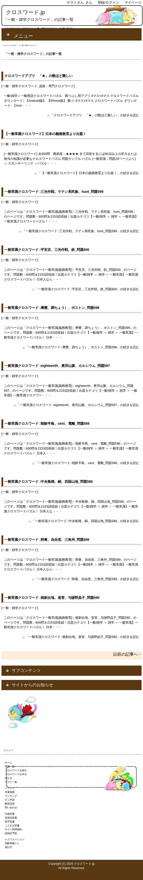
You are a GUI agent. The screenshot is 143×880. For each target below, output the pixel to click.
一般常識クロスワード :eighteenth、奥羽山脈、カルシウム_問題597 (57, 366)
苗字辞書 (10, 821)
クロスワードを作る (16, 774)
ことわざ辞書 (12, 825)
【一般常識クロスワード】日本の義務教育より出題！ (45, 134)
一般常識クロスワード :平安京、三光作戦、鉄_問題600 (46, 250)
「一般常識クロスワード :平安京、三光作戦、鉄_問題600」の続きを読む (87, 289)
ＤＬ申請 (10, 799)
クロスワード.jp (25, 12)
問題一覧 (10, 766)
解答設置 (10, 803)
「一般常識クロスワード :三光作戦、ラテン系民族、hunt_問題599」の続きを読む (80, 231)
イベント (10, 788)
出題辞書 (10, 813)
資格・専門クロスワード (56, 86)
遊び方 (8, 847)
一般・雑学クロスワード (19, 86)
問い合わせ (11, 807)
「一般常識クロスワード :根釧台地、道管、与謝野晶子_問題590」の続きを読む (82, 637)
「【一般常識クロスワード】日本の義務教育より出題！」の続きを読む (88, 173)
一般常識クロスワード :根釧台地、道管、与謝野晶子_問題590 (51, 598)
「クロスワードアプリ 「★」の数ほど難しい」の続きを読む (94, 115)
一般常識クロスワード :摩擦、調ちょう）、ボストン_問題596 (51, 308)
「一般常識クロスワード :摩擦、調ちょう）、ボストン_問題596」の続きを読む (82, 347)
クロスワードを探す (16, 770)
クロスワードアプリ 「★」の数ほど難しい (38, 76)
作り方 (8, 778)
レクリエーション (14, 839)
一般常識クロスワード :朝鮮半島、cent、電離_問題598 (46, 423)
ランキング (11, 796)
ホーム (8, 762)
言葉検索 (10, 792)
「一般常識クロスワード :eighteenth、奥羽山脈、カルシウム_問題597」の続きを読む (78, 405)
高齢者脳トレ (12, 843)
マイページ (133, 2)
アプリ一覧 (11, 782)
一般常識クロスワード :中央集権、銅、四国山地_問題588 (48, 481)
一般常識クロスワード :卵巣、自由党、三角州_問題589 (46, 540)
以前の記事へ (125, 654)
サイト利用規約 (13, 829)
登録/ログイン (108, 2)
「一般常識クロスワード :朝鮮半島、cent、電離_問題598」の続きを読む (87, 463)
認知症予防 (11, 833)
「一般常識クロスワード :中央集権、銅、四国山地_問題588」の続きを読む (85, 521)
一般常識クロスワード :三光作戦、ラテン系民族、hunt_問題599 (53, 192)
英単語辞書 (11, 817)
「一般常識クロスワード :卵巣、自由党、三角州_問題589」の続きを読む (87, 579)
